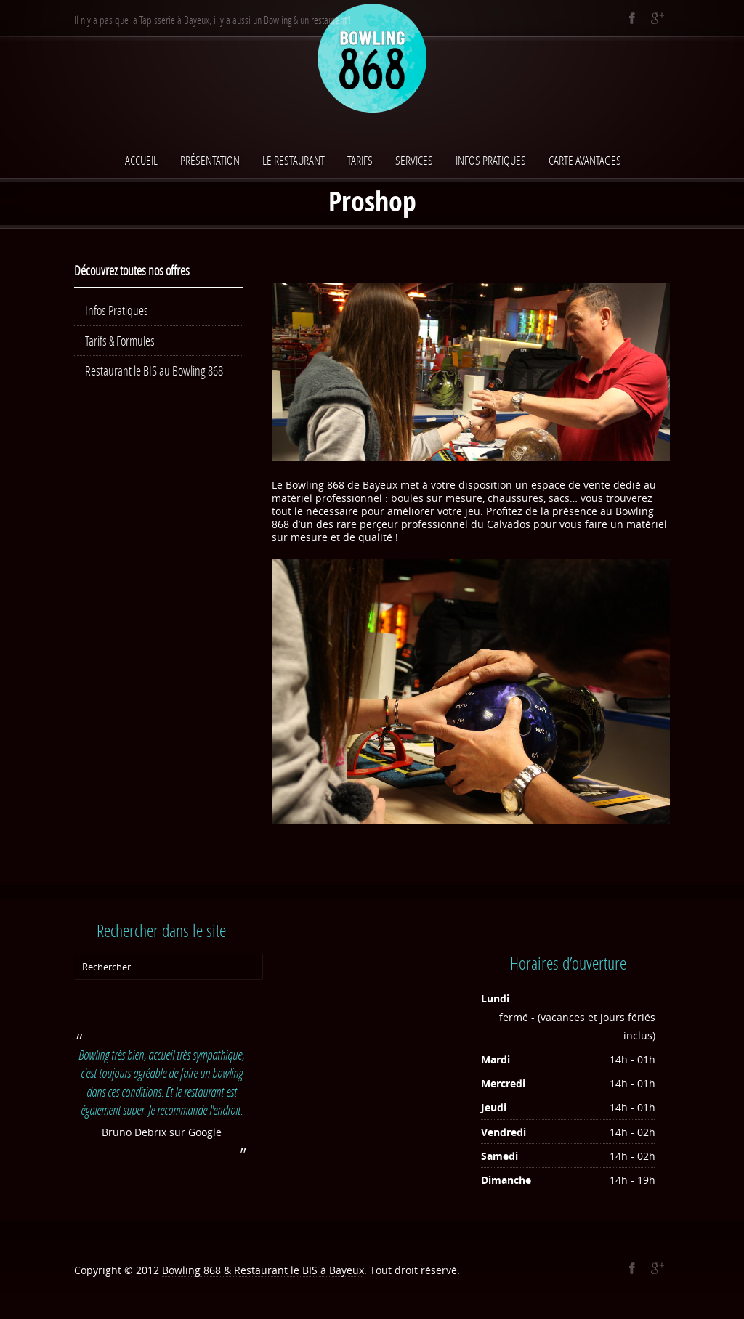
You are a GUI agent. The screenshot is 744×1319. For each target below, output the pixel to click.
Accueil (141, 160)
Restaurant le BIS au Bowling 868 (154, 370)
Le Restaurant (293, 160)
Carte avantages (585, 160)
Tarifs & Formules (120, 340)
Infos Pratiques (491, 160)
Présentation (210, 160)
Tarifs (360, 160)
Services (414, 160)
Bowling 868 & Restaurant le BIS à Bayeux (263, 1270)
